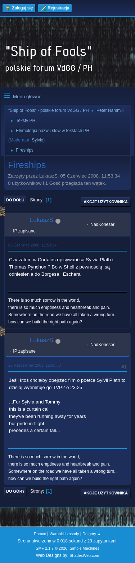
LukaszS (41, 220)
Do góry (15, 491)
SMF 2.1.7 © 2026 (51, 548)
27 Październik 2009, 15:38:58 (34, 365)
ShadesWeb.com (84, 555)
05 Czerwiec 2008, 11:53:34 (32, 245)
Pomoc (40, 534)
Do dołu (15, 200)
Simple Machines (84, 548)
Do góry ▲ (91, 534)
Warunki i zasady (64, 534)
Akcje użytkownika (106, 202)
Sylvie (37, 140)
